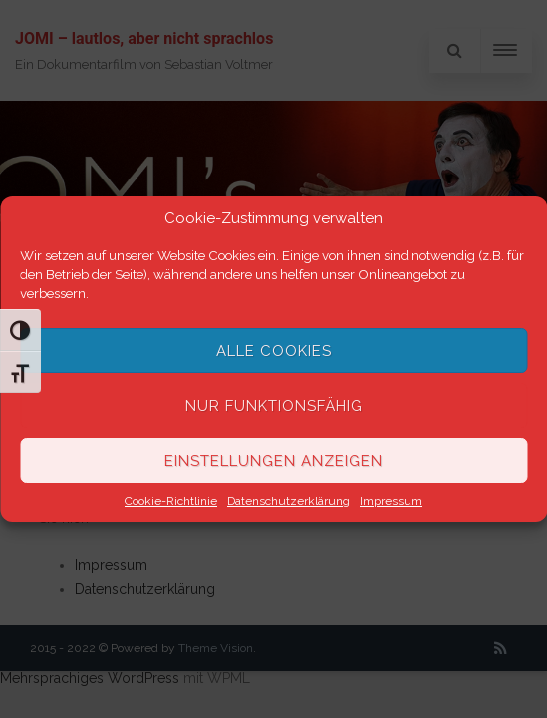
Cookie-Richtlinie (171, 501)
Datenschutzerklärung (288, 501)
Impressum (391, 501)
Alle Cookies (274, 351)
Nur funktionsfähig (274, 406)
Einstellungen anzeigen (273, 461)
